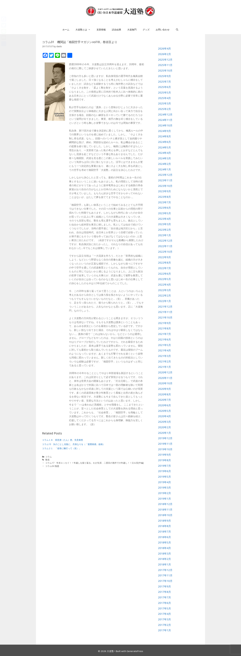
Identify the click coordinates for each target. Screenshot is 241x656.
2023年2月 (164, 229)
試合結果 (116, 29)
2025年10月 (165, 70)
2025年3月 (164, 103)
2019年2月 (164, 493)
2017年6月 (164, 603)
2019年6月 (164, 471)
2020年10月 (165, 383)
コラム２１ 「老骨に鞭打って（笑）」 (61, 448)
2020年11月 (165, 378)
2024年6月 (164, 142)
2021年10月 (165, 317)
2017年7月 (164, 597)
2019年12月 (165, 438)
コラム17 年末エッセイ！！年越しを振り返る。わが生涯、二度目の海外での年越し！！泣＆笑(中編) (94, 462)
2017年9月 (164, 586)
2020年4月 (164, 416)
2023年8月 (164, 197)
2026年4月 (164, 48)
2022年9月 (164, 257)
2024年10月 (165, 125)
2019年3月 (164, 487)
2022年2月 (164, 295)
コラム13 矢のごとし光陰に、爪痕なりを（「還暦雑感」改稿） (73, 444)
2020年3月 (164, 421)
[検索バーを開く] (177, 29)
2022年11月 (165, 246)
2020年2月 (164, 427)
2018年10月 (165, 515)
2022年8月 (164, 262)
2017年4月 (164, 614)
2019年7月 (164, 465)
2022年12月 (165, 240)
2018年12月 (165, 504)
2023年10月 (165, 186)
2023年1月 (164, 235)
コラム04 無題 (52, 466)
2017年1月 (164, 630)
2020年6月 (164, 405)
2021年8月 (164, 328)
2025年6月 (164, 87)
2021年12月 (165, 306)
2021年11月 (165, 312)
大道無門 (131, 29)
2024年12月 (165, 114)
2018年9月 (164, 520)
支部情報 (101, 29)
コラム (48, 456)
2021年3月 (164, 356)
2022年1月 (164, 301)
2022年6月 (164, 273)
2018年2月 (164, 559)
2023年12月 (165, 175)
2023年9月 (164, 191)
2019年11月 (165, 443)
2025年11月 (165, 65)
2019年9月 (164, 454)
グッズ (146, 29)
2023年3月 (164, 224)
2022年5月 (164, 279)
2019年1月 (164, 498)
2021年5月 (164, 345)
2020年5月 (164, 411)
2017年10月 (165, 581)
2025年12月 (165, 59)
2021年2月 (164, 361)
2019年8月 (164, 460)
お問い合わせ (163, 29)
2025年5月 (164, 92)
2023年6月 (164, 207)
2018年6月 (164, 537)
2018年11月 (165, 509)
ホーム (65, 29)
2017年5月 (164, 608)
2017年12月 (165, 570)
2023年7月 (164, 202)
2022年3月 (164, 290)
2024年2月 (164, 164)
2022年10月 (165, 251)
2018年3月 (164, 553)
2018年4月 (164, 548)
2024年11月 (165, 120)
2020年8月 (164, 394)
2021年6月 (164, 339)
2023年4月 (164, 219)
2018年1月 (164, 564)
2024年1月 (164, 169)
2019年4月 (164, 482)
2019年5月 (164, 476)
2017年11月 (165, 575)
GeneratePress (135, 651)
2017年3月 (164, 619)
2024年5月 (164, 147)
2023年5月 (164, 213)
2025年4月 (164, 98)
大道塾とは (84, 29)
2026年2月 (164, 54)
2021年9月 (164, 323)
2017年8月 (164, 592)
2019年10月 (165, 449)
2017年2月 (164, 625)
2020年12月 (165, 372)
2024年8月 (164, 136)
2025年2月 (164, 109)
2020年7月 (164, 400)
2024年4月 (164, 153)
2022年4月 (164, 284)
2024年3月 (164, 158)
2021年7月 (164, 334)
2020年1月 (164, 433)
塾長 (47, 459)
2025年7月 (164, 81)
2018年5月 (164, 542)
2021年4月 (164, 350)
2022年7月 (164, 268)
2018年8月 (164, 526)
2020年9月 (164, 389)
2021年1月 (164, 367)
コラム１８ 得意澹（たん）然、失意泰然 (62, 439)
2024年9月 (164, 131)
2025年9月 (164, 76)
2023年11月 (165, 180)
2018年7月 (164, 531)
